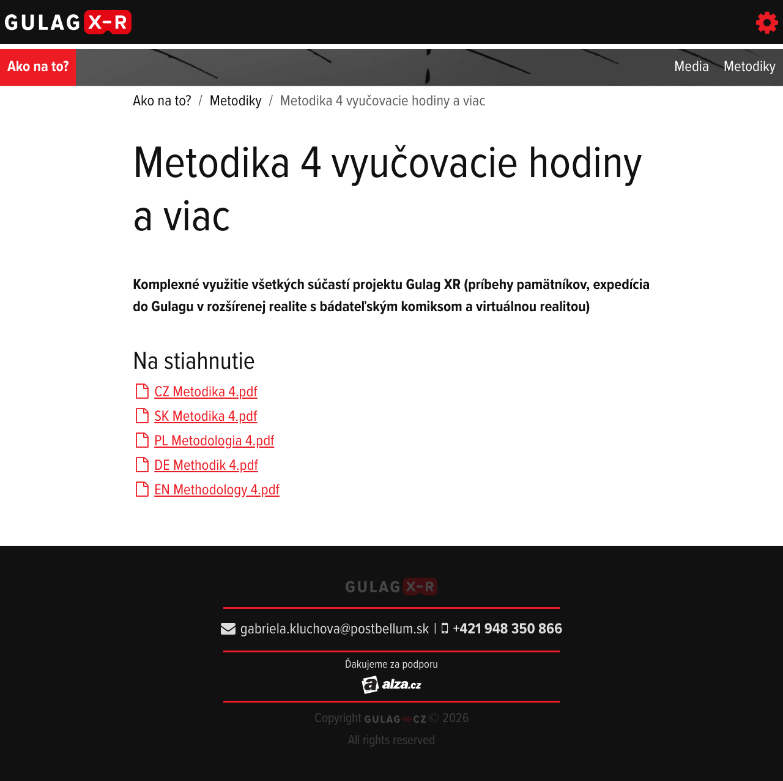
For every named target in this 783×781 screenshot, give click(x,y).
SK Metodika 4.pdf (195, 417)
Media (691, 67)
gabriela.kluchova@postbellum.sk (325, 629)
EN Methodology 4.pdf (206, 490)
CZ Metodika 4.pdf (195, 392)
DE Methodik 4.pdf (195, 466)
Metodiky (750, 67)
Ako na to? (38, 67)
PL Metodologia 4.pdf (203, 441)
